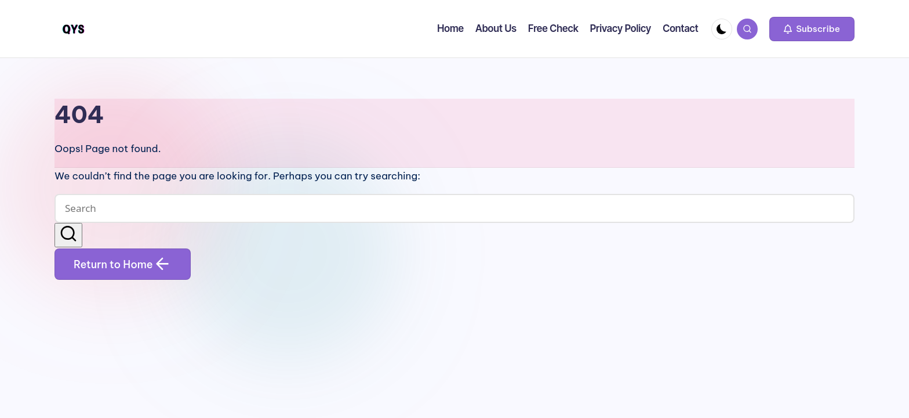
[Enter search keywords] (454, 208)
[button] (812, 29)
